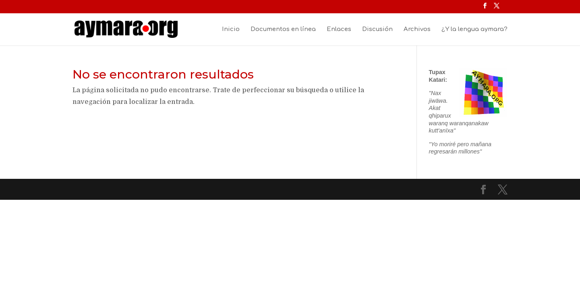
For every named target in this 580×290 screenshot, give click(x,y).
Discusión (377, 30)
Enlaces (339, 30)
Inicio (231, 30)
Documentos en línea (283, 30)
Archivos (417, 30)
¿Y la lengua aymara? (474, 30)
